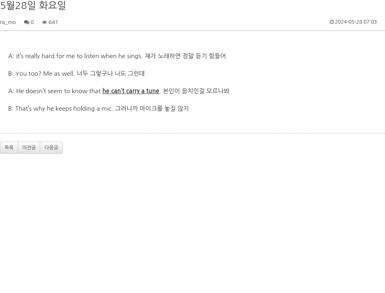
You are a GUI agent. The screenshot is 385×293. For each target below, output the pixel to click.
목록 (9, 147)
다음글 (51, 147)
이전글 (29, 147)
